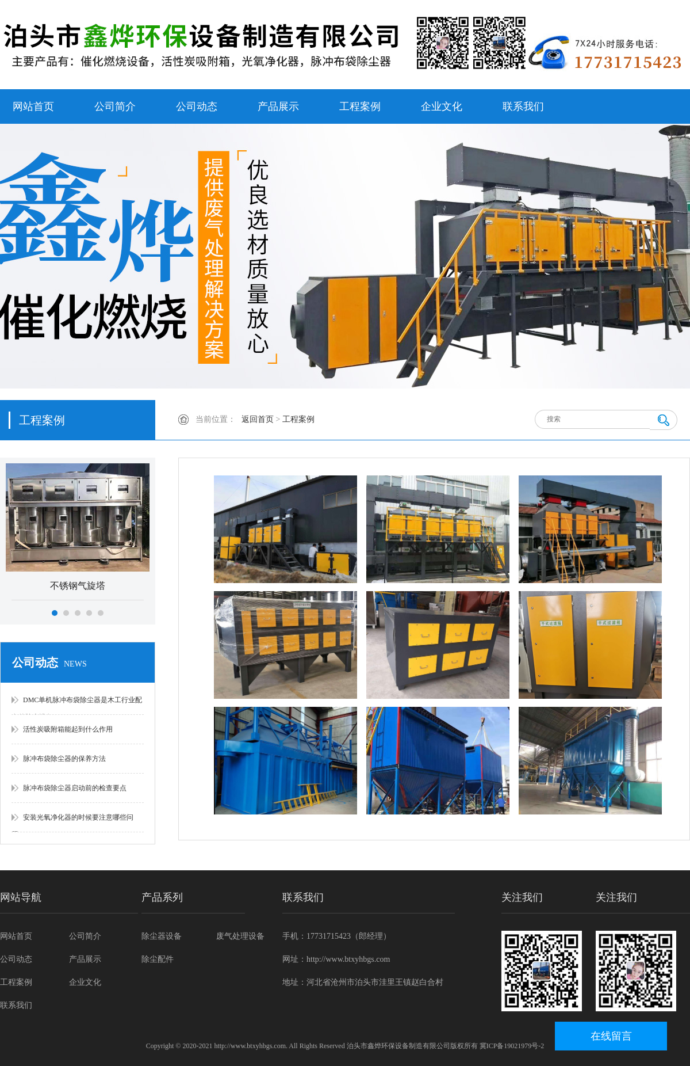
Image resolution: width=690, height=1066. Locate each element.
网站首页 (33, 106)
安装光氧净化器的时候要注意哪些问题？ (72, 822)
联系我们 (523, 106)
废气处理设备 (240, 936)
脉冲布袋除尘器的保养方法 (64, 759)
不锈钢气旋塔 (77, 586)
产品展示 (278, 106)
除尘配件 (157, 959)
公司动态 (196, 106)
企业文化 (441, 106)
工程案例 (360, 106)
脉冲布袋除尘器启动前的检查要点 (74, 788)
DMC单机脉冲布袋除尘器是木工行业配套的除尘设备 (77, 705)
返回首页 (257, 419)
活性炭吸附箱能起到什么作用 (68, 729)
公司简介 (115, 106)
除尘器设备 (161, 936)
